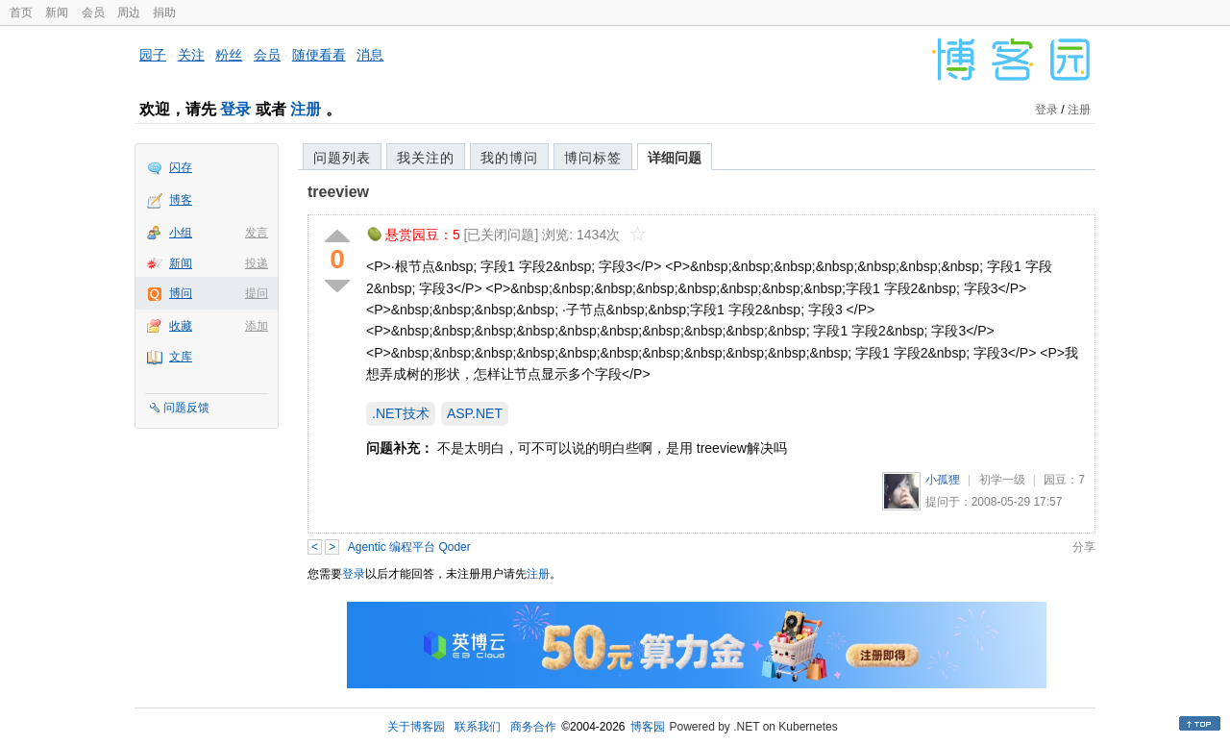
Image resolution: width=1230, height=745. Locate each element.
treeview (338, 192)
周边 (128, 12)
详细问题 (674, 157)
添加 (256, 326)
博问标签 (593, 157)
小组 (180, 232)
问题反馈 (186, 407)
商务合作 (533, 726)
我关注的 (426, 157)
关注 (191, 54)
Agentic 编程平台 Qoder (409, 547)
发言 (256, 232)
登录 (235, 109)
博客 (180, 200)
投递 (256, 263)
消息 (370, 54)
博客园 (647, 726)
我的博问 (509, 157)
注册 (305, 109)
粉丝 (228, 54)
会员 (93, 12)
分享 (1083, 547)
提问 (256, 293)
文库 (180, 356)
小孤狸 (942, 479)
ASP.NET (475, 413)
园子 (152, 54)
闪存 (180, 167)
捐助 (164, 12)
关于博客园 (416, 726)
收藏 (180, 326)
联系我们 (478, 726)
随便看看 (319, 54)
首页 (21, 12)
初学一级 (1002, 479)
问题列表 (342, 157)
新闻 (56, 12)
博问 (180, 293)
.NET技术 (401, 413)
